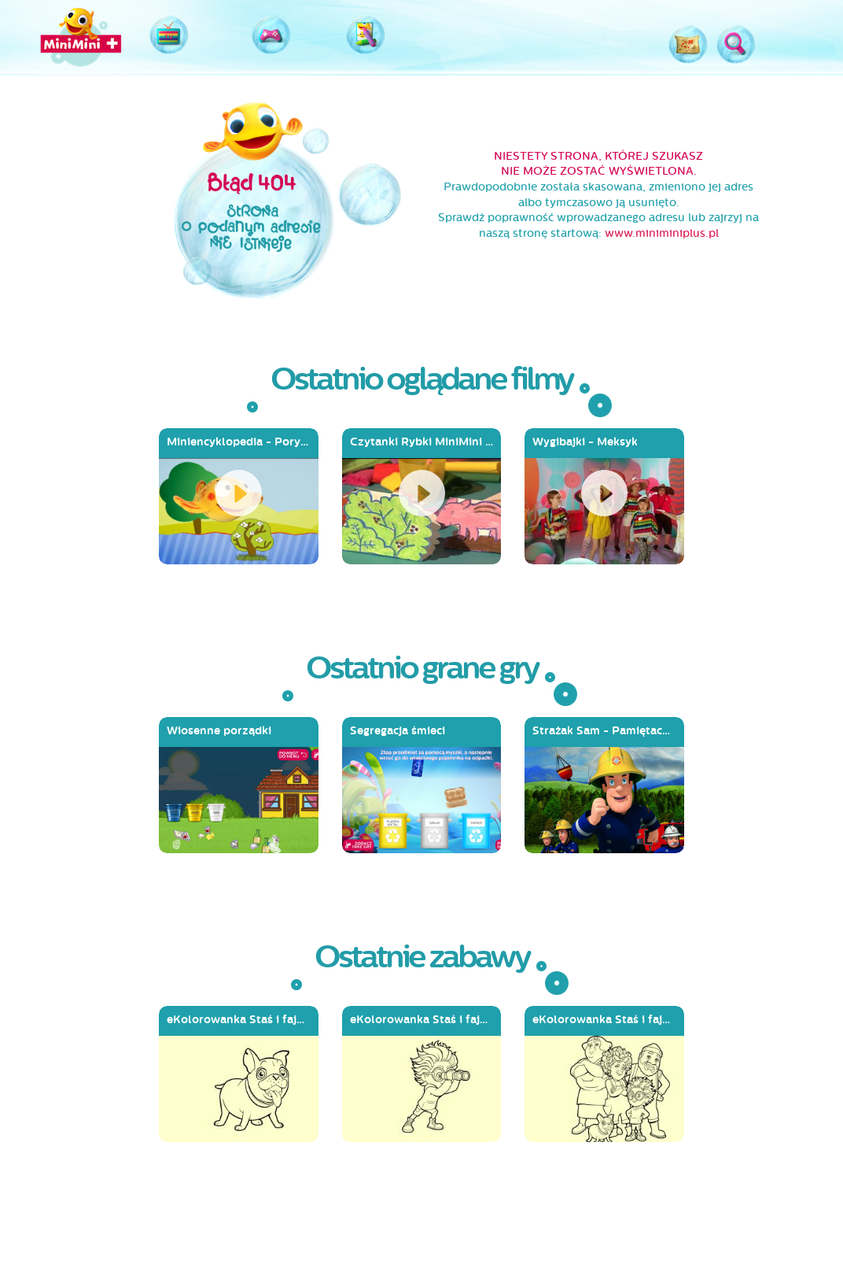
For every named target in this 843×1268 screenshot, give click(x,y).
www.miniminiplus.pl (662, 233)
